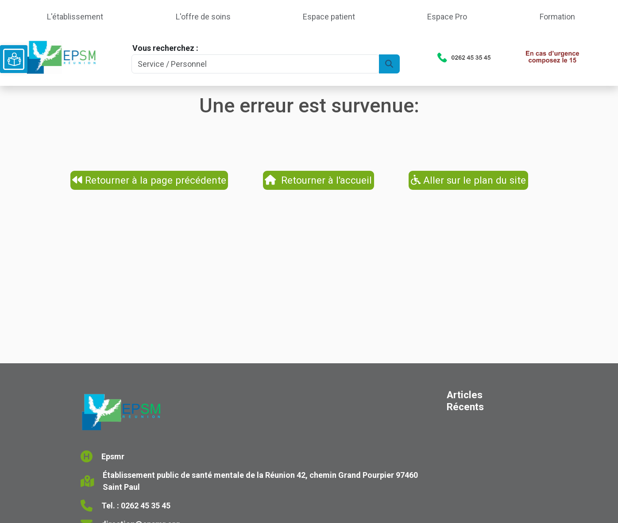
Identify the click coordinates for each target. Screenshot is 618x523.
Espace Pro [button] (447, 16)
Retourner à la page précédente (149, 180)
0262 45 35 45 (145, 505)
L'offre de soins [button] (203, 16)
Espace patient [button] (329, 16)
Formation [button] (557, 16)
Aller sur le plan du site (468, 180)
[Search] (255, 63)
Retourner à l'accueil (318, 180)
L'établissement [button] (75, 16)
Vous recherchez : (165, 48)
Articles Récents (465, 400)
